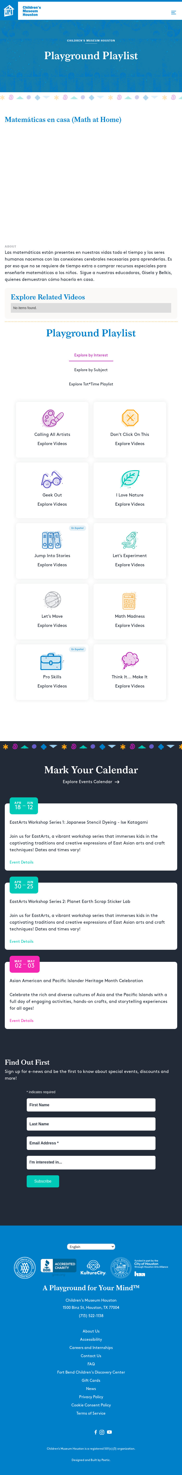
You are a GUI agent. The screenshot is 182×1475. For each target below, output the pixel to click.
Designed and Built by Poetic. (91, 1460)
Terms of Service (91, 1413)
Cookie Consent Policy (91, 1405)
